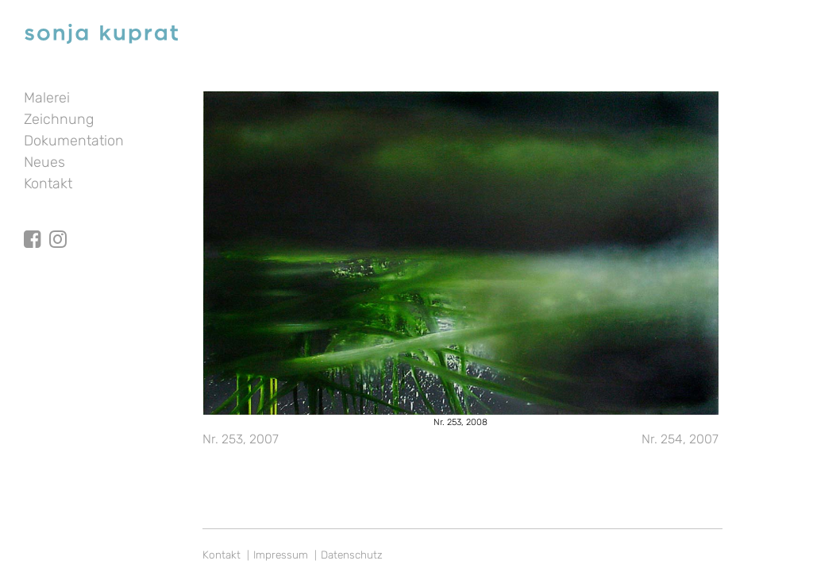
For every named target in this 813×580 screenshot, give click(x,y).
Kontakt (48, 183)
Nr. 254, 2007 (680, 439)
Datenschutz (352, 554)
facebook (32, 225)
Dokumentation (74, 140)
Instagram (58, 225)
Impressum (280, 554)
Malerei (47, 97)
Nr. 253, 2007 (240, 439)
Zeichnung (59, 119)
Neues (44, 162)
